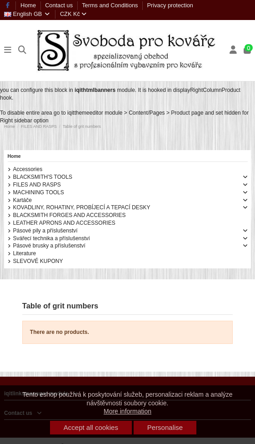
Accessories (28, 169)
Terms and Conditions (111, 5)
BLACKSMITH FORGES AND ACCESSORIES (69, 215)
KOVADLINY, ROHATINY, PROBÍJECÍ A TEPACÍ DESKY (81, 207)
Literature (24, 253)
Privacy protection (170, 5)
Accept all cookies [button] (91, 427)
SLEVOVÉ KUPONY (38, 261)
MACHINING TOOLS (38, 192)
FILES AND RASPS (37, 185)
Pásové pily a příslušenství (45, 230)
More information (127, 411)
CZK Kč (73, 13)
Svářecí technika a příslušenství (51, 238)
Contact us (60, 5)
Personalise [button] (165, 427)
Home (29, 5)
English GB (27, 13)
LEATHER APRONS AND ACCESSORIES (64, 223)
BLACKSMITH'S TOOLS (43, 177)
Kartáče (22, 200)
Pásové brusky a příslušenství (49, 245)
